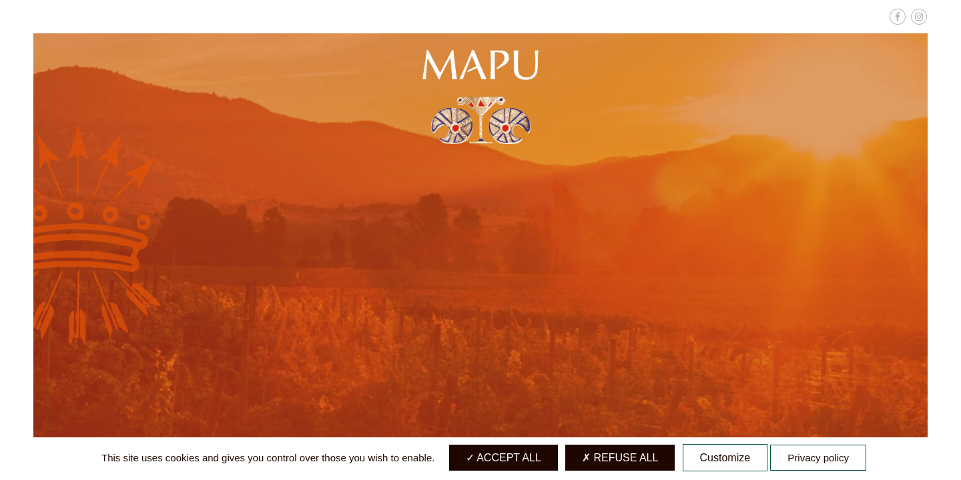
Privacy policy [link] (818, 457)
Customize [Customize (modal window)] (725, 457)
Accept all (503, 457)
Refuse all (620, 457)
